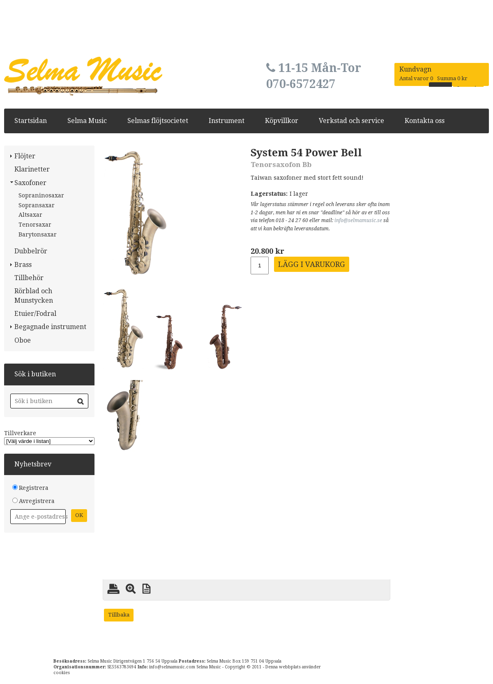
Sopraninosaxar (41, 195)
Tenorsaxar (34, 224)
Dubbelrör (30, 251)
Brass (23, 265)
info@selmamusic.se (358, 220)
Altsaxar (30, 214)
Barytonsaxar (37, 234)
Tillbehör (29, 278)
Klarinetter (32, 169)
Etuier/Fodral (35, 314)
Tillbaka (118, 615)
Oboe (22, 340)
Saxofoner (30, 183)
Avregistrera (37, 501)
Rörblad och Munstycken (33, 295)
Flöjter (24, 156)
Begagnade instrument (50, 327)
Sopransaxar (36, 205)
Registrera (33, 488)
